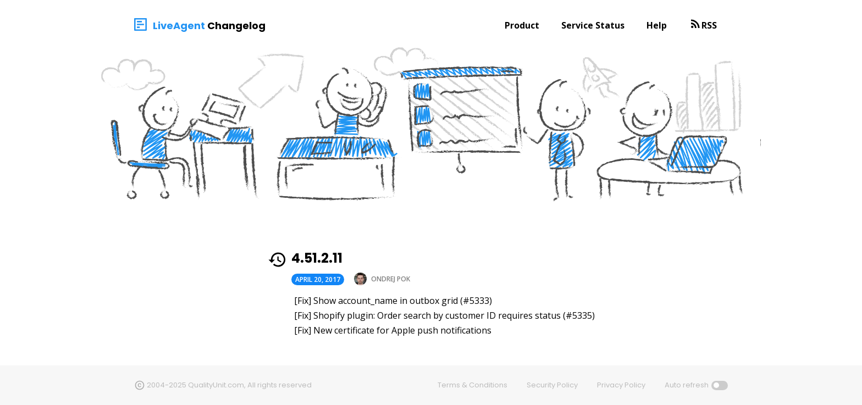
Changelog (236, 25)
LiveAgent (179, 25)
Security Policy (552, 385)
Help (656, 25)
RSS (709, 25)
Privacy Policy (621, 385)
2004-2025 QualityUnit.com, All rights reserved (229, 385)
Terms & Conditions (472, 385)
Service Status (593, 25)
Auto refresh (687, 385)
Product (522, 25)
